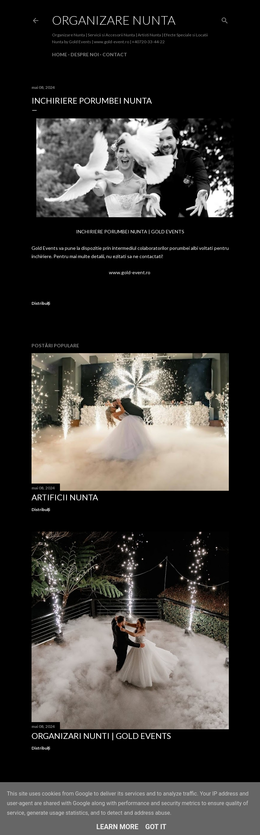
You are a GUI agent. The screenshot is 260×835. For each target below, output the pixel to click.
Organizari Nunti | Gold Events (101, 736)
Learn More (117, 827)
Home (59, 54)
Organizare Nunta (113, 19)
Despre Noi (85, 54)
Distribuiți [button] (41, 303)
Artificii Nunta (65, 497)
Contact (114, 54)
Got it (155, 827)
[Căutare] (225, 19)
